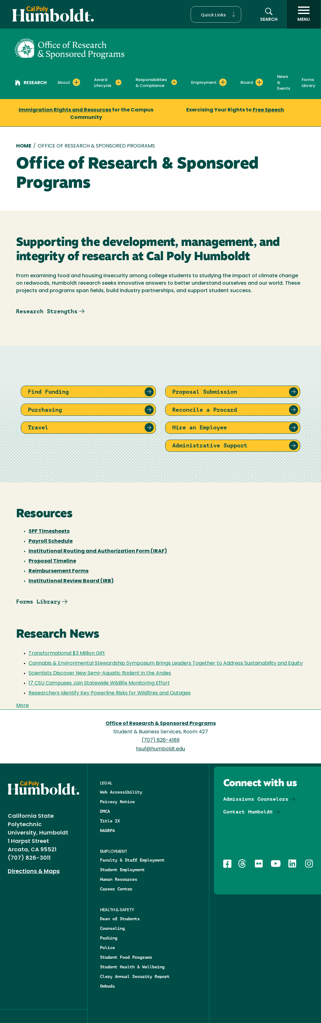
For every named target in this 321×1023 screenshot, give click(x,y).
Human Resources (118, 879)
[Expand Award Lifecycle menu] (118, 82)
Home (23, 146)
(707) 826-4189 (160, 740)
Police (107, 947)
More (22, 705)
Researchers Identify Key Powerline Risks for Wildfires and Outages (110, 693)
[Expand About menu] (76, 82)
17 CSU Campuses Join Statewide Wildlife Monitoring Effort (99, 683)
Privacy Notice (117, 801)
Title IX (110, 820)
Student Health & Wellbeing (132, 966)
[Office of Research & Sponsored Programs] (69, 47)
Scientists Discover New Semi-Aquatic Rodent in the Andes (100, 673)
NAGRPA (107, 830)
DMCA (105, 811)
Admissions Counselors (255, 799)
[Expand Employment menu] (223, 82)
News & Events (283, 83)
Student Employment (122, 869)
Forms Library (308, 83)
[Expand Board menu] (259, 82)
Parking (108, 937)
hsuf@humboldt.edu (160, 749)
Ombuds (107, 986)
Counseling (112, 928)
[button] (216, 14)
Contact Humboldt (248, 812)
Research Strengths (47, 311)
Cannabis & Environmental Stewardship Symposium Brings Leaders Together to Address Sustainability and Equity (166, 663)
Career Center (116, 888)
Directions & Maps (34, 872)
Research (31, 83)
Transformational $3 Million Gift (67, 653)
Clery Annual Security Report (135, 976)
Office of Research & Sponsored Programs (161, 723)
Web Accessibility (121, 792)
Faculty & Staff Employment (132, 860)
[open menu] (303, 14)
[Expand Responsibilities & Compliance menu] (174, 82)
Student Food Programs (126, 957)
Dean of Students (120, 918)
